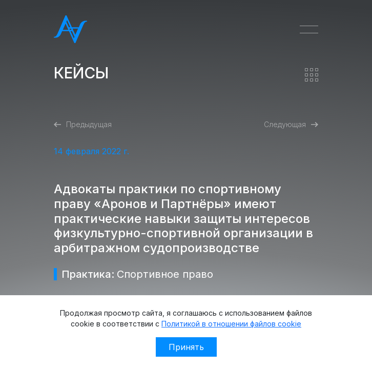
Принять (186, 347)
